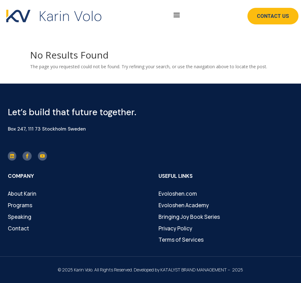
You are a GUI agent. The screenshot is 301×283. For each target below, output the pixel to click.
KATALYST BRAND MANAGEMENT (193, 270)
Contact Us (273, 16)
